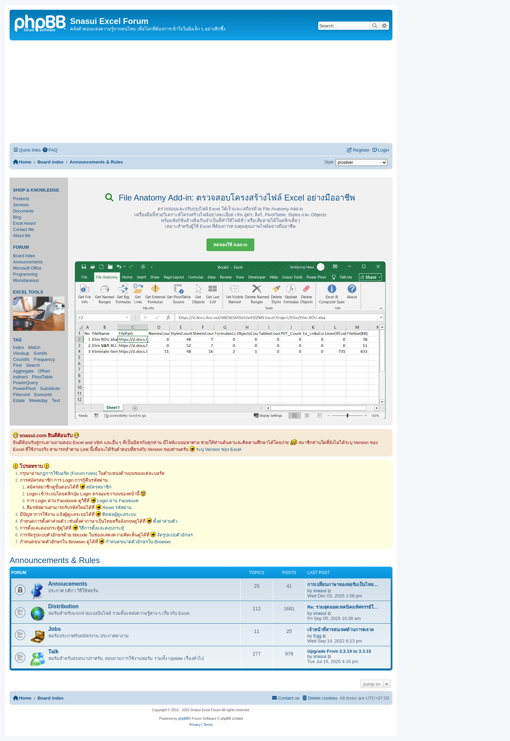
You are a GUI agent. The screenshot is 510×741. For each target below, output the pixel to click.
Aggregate (23, 371)
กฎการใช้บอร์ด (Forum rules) (68, 473)
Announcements (28, 262)
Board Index (24, 256)
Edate (19, 400)
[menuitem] (49, 150)
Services (21, 205)
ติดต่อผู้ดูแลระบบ (119, 514)
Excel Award (24, 223)
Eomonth (43, 394)
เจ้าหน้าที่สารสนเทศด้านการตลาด (340, 629)
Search (33, 365)
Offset (44, 371)
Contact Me (23, 229)
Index (18, 347)
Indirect (20, 376)
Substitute (50, 388)
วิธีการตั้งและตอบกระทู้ (101, 528)
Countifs (21, 359)
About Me (21, 235)
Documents (23, 211)
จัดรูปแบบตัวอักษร (175, 534)
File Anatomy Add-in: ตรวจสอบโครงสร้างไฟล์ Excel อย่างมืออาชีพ (230, 197)
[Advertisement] (201, 92)
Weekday (38, 400)
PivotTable (42, 376)
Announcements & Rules (55, 560)
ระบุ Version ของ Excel (218, 449)
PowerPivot (24, 388)
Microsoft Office (27, 268)
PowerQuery (25, 382)
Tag (17, 340)
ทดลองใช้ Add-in (230, 244)
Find (17, 365)
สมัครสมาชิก (98, 487)
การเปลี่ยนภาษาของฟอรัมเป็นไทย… (342, 584)
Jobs (54, 629)
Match (34, 347)
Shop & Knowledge (36, 190)
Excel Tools (28, 292)
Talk (53, 651)
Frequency (44, 359)
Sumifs (40, 353)
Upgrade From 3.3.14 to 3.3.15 (339, 651)
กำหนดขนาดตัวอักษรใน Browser (138, 541)
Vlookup (21, 353)
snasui (319, 590)
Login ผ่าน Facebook (118, 500)
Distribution (63, 606)
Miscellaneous (26, 280)
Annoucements (67, 584)
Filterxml (21, 394)
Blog (17, 217)
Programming (25, 274)
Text (56, 400)
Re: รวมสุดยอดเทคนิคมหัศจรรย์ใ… (342, 607)
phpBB (183, 718)
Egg (317, 635)
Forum (21, 247)
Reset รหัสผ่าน (117, 507)
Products (21, 198)
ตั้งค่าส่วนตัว (165, 521)
